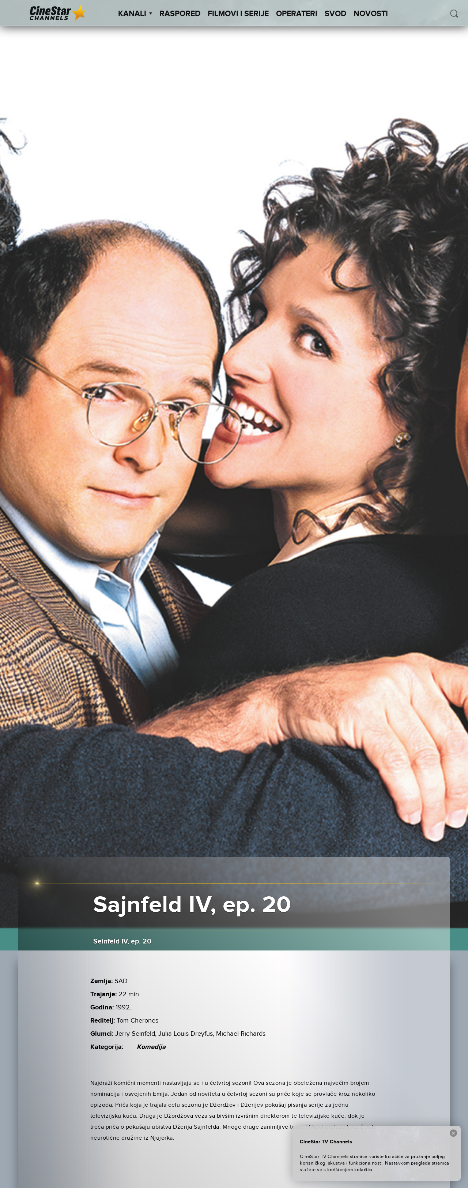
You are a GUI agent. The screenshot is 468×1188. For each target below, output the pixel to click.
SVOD (335, 14)
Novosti (371, 14)
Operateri (296, 14)
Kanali (135, 14)
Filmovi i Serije (238, 14)
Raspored (179, 14)
